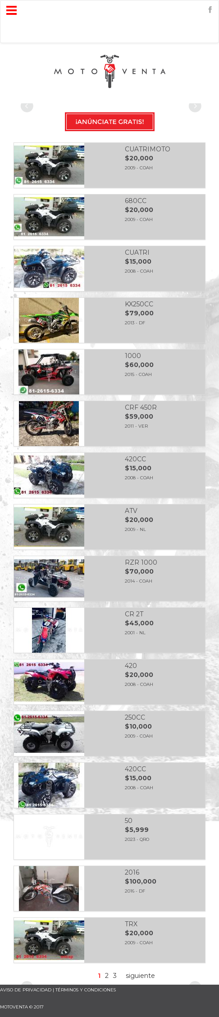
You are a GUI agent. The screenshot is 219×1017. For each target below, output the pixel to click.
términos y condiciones (85, 989)
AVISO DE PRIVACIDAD (25, 989)
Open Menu (11, 11)
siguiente (140, 976)
